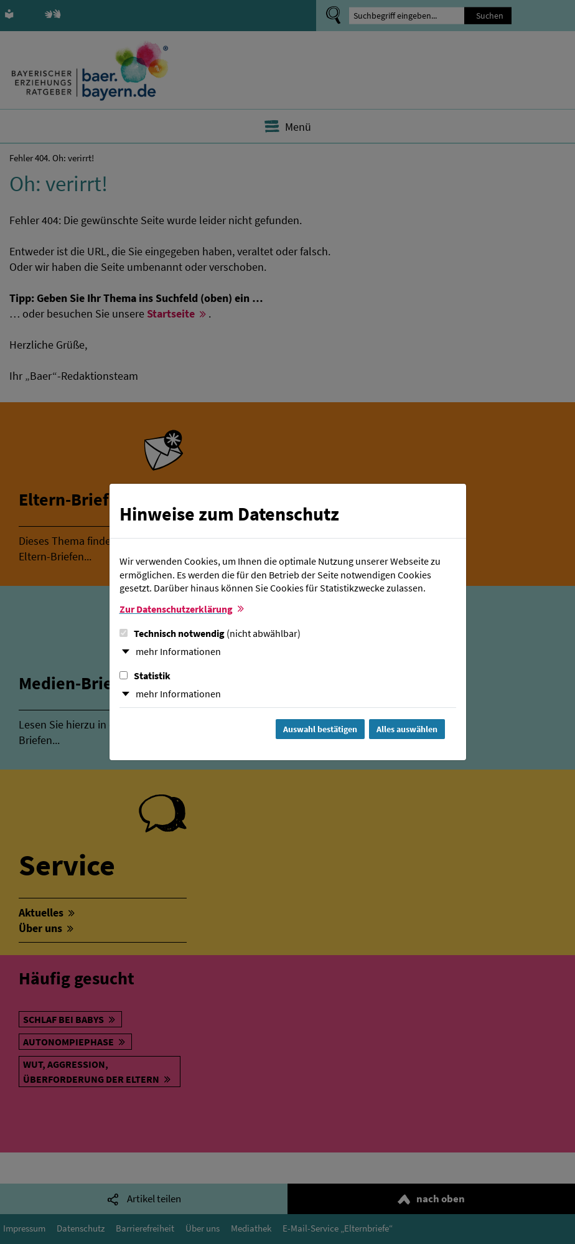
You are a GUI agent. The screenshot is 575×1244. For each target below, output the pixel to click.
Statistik (145, 675)
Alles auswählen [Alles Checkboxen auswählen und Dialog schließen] (406, 729)
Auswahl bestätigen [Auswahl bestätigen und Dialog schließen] (320, 729)
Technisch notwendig (210, 633)
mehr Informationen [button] (178, 651)
